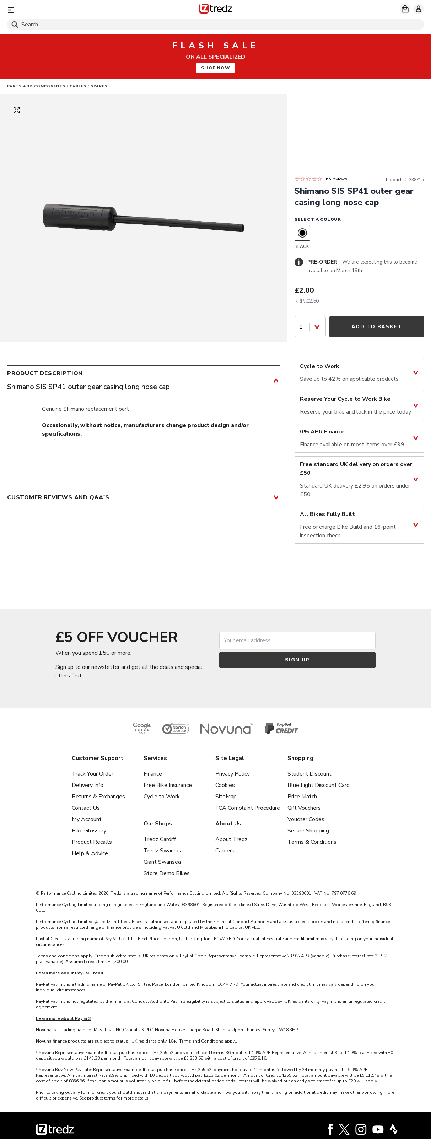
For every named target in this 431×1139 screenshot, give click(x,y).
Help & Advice (90, 853)
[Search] (215, 24)
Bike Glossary (89, 831)
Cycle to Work (162, 796)
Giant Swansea (162, 862)
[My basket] (405, 9)
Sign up (297, 659)
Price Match (302, 796)
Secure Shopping (308, 831)
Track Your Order (92, 774)
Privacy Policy (232, 774)
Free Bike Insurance (168, 785)
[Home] (215, 10)
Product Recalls (92, 842)
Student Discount (309, 774)
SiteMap (226, 796)
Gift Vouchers (304, 808)
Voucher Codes (305, 819)
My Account (87, 819)
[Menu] (75, 10)
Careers (225, 851)
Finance (153, 774)
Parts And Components (36, 86)
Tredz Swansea (163, 851)
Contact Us (86, 808)
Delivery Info (87, 785)
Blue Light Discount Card (318, 785)
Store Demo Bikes (167, 873)
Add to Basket (376, 326)
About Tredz (231, 839)
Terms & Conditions (311, 842)
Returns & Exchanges (98, 796)
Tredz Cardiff (160, 839)
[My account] (418, 9)
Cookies (225, 785)
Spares (99, 86)
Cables (78, 86)
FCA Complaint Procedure (247, 808)
